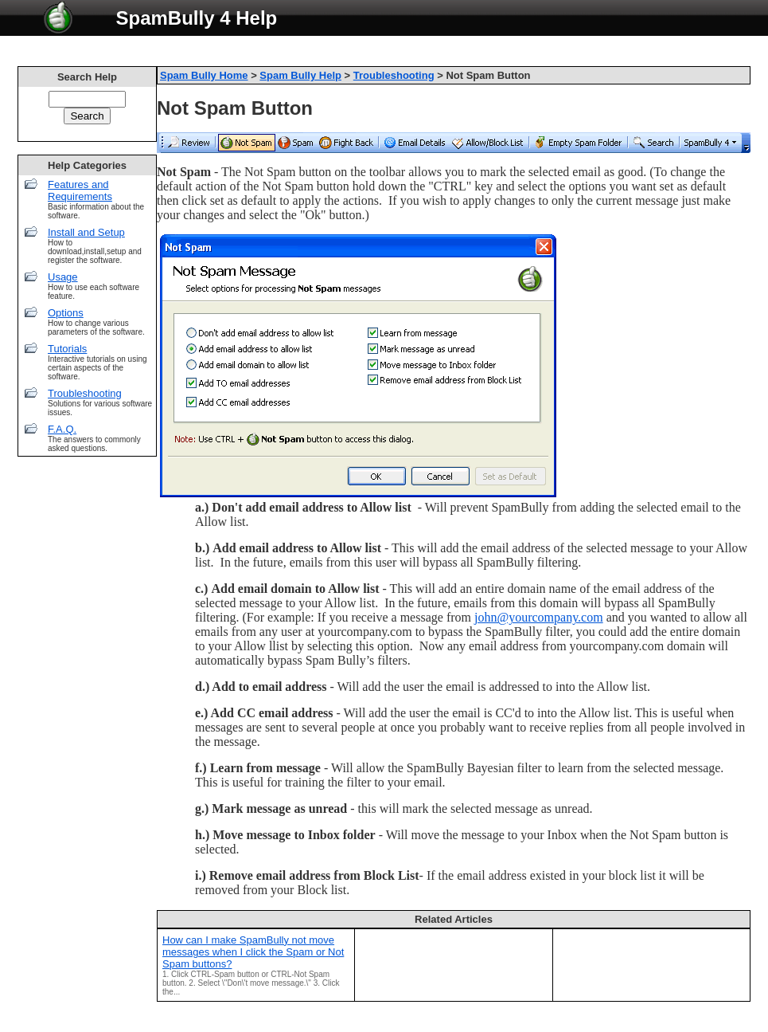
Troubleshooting (85, 393)
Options (66, 313)
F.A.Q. (62, 429)
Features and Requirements (80, 190)
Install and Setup (86, 232)
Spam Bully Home (204, 75)
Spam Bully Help (300, 75)
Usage (63, 277)
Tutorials (67, 349)
